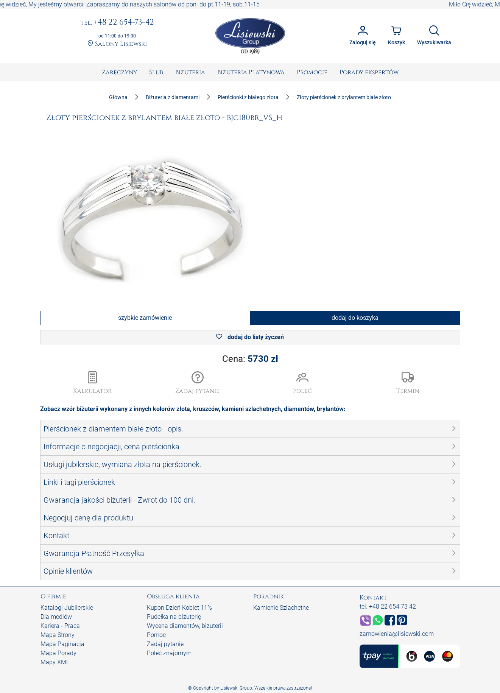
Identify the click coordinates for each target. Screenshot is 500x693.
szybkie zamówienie (145, 317)
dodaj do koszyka (355, 317)
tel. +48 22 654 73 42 (388, 606)
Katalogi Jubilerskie (66, 607)
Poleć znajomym (169, 653)
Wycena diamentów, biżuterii (185, 625)
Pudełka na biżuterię (174, 616)
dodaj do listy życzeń (250, 337)
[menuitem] (119, 72)
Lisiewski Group (236, 688)
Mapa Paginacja (62, 644)
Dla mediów (56, 616)
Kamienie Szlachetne (281, 607)
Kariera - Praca (60, 625)
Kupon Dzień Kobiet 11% (179, 607)
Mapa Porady (58, 653)
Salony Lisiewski (117, 44)
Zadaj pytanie (165, 644)
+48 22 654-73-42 (117, 23)
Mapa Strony (57, 634)
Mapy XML (54, 662)
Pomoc (156, 634)
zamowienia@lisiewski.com (397, 633)
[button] (197, 383)
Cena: (250, 359)
